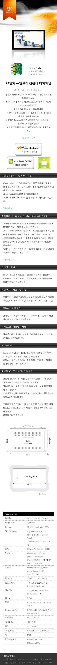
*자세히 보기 (8, 208)
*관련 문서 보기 (29, 138)
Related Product (35, 68)
